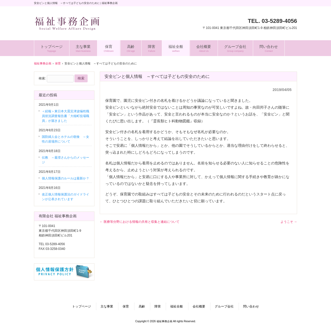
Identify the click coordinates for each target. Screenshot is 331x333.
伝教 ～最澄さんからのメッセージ (65, 160)
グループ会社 (224, 306)
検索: (42, 78)
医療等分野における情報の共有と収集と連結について (139, 222)
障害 (157, 306)
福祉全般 (176, 306)
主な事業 (107, 306)
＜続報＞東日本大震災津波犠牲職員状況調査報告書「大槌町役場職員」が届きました (65, 116)
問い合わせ (251, 306)
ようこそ (288, 222)
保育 (126, 306)
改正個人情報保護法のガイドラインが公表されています (65, 197)
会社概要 (199, 306)
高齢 (142, 306)
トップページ (81, 306)
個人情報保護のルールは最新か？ (65, 178)
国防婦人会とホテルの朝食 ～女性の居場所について (65, 139)
